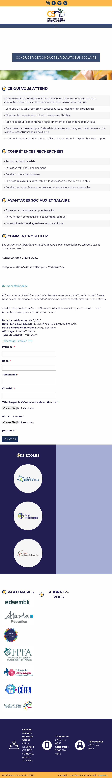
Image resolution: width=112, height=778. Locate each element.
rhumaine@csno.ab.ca (15, 286)
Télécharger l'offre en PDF (17, 341)
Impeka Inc (103, 775)
